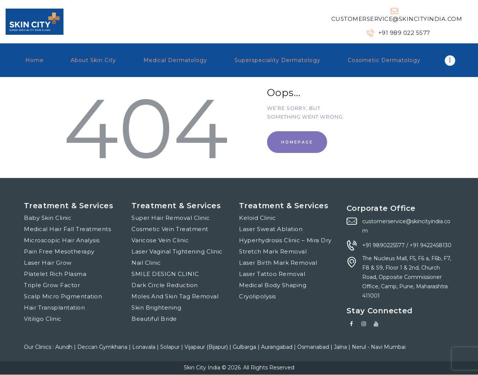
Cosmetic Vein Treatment (169, 229)
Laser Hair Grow (48, 262)
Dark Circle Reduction (164, 285)
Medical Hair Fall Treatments (67, 229)
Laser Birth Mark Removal (278, 262)
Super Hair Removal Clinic (170, 217)
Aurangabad (277, 347)
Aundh (64, 347)
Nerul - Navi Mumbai (379, 347)
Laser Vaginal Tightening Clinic (177, 251)
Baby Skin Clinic (47, 217)
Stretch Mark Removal (273, 251)
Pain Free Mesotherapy (59, 251)
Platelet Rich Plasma (55, 273)
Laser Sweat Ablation (270, 229)
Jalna (341, 347)
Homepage (297, 142)
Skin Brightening (156, 307)
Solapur (170, 347)
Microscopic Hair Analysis (62, 240)
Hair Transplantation (54, 307)
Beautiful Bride (154, 318)
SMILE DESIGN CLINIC (165, 273)
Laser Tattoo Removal (272, 273)
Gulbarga (245, 347)
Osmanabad (313, 347)
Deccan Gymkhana (103, 347)
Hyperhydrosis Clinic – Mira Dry (285, 240)
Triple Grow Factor (52, 285)
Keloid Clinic (257, 217)
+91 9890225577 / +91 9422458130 (406, 245)
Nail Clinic (146, 262)
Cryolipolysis (257, 296)
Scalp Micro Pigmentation (63, 296)
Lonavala (144, 347)
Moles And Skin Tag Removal (174, 296)
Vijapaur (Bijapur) (206, 347)
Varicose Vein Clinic (160, 240)
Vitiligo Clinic (43, 318)
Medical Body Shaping (272, 285)
